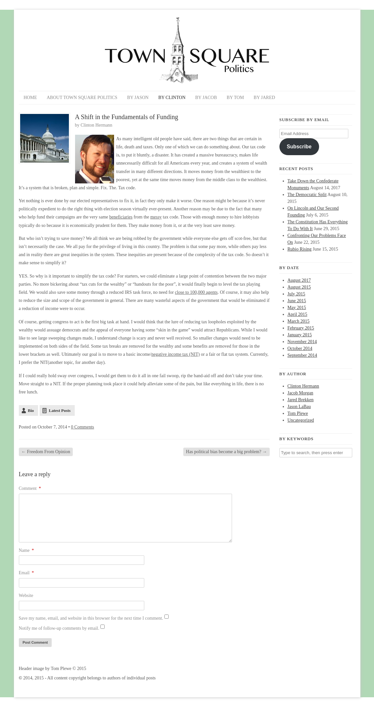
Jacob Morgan (300, 393)
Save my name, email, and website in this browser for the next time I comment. (91, 618)
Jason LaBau (299, 406)
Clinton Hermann (96, 125)
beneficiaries (121, 217)
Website (26, 595)
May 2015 (297, 307)
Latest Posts (60, 410)
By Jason (137, 97)
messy (156, 217)
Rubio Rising (300, 249)
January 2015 (300, 334)
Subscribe (299, 146)
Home (30, 97)
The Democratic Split (307, 194)
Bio (31, 410)
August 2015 (299, 287)
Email (26, 572)
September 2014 (302, 355)
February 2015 (301, 328)
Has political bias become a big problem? (226, 451)
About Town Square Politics (82, 97)
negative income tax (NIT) (175, 354)
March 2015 (299, 321)
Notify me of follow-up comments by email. (59, 628)
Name (26, 550)
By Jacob (206, 97)
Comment (30, 488)
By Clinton (172, 97)
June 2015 (297, 300)
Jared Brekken (301, 399)
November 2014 (302, 341)
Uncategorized (301, 420)
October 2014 (300, 348)
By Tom (235, 97)
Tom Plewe (298, 413)
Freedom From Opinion (46, 451)
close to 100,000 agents (196, 292)
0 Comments (82, 427)
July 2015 (296, 293)
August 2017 (299, 280)
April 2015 (297, 314)
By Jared (264, 97)
